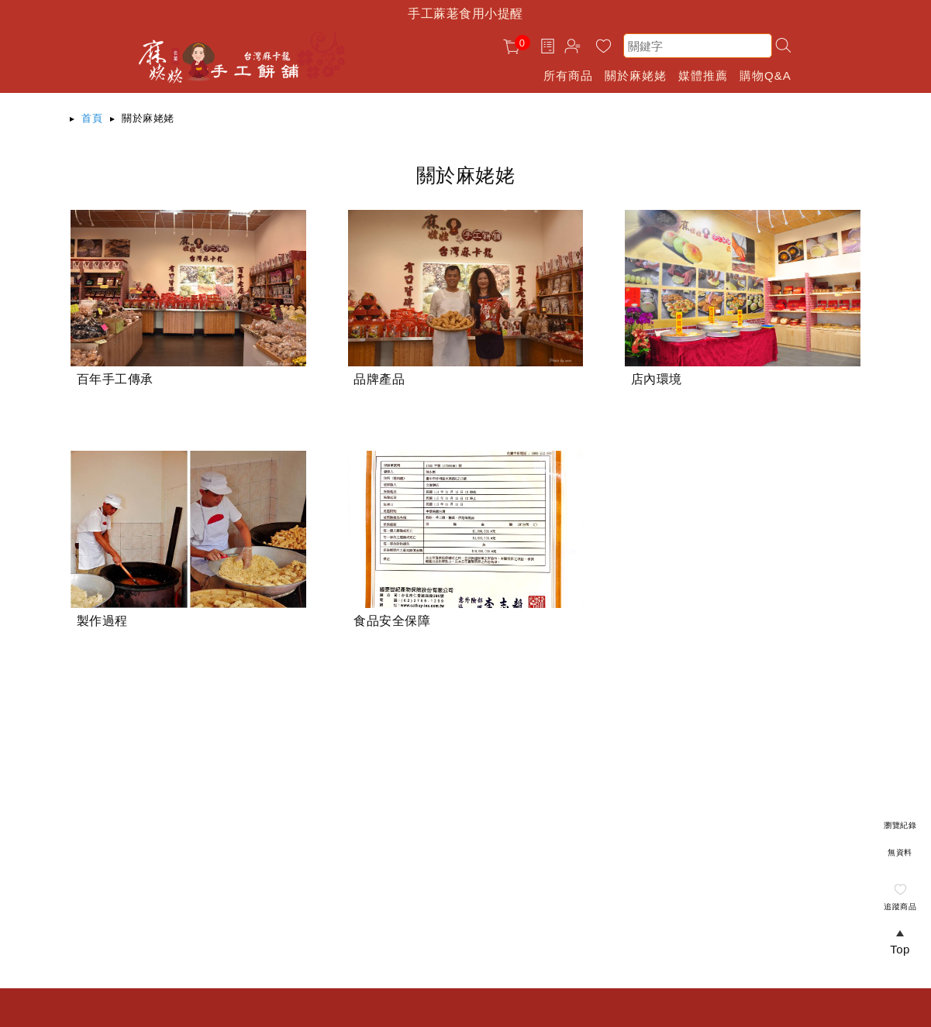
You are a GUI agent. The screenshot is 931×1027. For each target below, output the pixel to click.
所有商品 (568, 75)
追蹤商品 (900, 906)
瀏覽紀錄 (900, 825)
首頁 (91, 118)
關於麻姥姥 (636, 75)
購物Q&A (765, 75)
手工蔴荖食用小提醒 (465, 13)
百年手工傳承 (115, 379)
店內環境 (656, 379)
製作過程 (102, 620)
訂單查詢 (549, 45)
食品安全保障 (391, 620)
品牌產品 (379, 379)
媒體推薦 (703, 75)
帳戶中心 (575, 48)
